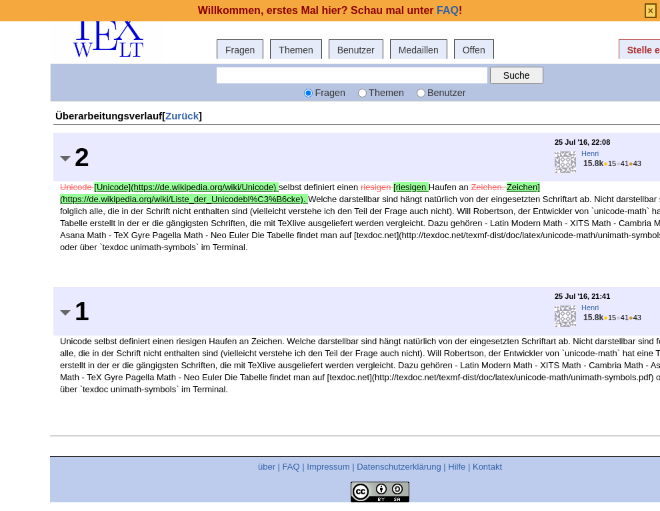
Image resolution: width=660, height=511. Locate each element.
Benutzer (356, 50)
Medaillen (419, 50)
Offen (474, 50)
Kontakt (487, 467)
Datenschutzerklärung (399, 467)
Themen (296, 50)
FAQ (291, 467)
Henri (590, 153)
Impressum (328, 467)
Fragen (240, 50)
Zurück (182, 115)
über (266, 467)
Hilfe (456, 467)
